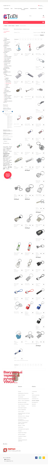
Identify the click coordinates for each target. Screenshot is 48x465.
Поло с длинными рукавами (7, 161)
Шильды (5, 63)
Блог (12, 7)
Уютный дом (6, 42)
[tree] (7, 120)
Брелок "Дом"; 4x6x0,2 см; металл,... (38, 166)
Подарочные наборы (8, 94)
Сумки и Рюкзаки (7, 41)
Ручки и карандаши (7, 57)
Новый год (8, 160)
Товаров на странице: (37, 31)
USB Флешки (6, 89)
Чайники (9, 125)
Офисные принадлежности (23, 397)
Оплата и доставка (18, 7)
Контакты (23, 9)
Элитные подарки (7, 96)
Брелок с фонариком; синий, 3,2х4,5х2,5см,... (39, 312)
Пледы (5, 88)
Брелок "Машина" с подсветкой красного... (17, 224)
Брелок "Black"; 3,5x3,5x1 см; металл (38, 270)
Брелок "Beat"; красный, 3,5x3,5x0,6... (27, 298)
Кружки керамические (11, 115)
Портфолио (26, 7)
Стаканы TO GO (10, 120)
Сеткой (14, 34)
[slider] (3, 111)
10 (41, 38)
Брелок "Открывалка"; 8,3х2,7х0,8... (16, 270)
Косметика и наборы (7, 65)
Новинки (5, 99)
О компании (6, 7)
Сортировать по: (36, 34)
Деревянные (8, 86)
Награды (5, 93)
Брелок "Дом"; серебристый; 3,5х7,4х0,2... (38, 181)
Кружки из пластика (11, 117)
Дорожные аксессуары (6, 157)
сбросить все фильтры (7, 108)
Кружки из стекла (11, 121)
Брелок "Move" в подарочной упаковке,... (16, 81)
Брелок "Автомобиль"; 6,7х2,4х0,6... (16, 166)
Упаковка (5, 54)
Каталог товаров (11, 25)
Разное (7, 85)
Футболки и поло (7, 62)
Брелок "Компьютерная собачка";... (38, 152)
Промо (5, 46)
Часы (5, 53)
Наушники (9, 156)
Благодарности (35, 401)
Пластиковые (8, 79)
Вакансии (40, 7)
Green (4, 158)
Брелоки (17, 25)
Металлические (8, 82)
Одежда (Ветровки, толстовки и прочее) (24, 412)
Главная (5, 25)
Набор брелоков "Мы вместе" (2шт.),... (27, 152)
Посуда (5, 37)
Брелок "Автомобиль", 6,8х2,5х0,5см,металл (39, 110)
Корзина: (41, 5)
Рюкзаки (7, 168)
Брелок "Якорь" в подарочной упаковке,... (17, 53)
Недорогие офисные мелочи (6, 154)
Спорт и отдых (6, 58)
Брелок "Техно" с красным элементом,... (38, 138)
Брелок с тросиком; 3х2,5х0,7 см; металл (39, 224)
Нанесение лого (33, 7)
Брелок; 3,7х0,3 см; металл (26, 224)
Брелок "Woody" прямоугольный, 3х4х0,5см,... (38, 124)
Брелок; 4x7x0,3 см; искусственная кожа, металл (39, 239)
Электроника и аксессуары (23, 402)
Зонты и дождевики (25, 399)
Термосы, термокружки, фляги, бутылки (7, 71)
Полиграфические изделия (23, 427)
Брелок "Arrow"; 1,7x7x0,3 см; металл (38, 298)
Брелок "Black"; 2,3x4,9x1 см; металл (16, 284)
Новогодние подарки (22, 406)
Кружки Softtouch (11, 118)
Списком (16, 34)
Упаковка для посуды (11, 124)
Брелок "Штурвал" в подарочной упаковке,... (28, 53)
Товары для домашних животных (22, 439)
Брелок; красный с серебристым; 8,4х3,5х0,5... (28, 253)
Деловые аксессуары (8, 49)
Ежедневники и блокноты (23, 391)
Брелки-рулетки (8, 81)
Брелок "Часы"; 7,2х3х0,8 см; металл (27, 270)
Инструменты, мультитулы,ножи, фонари (6, 67)
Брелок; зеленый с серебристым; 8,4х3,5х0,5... (17, 253)
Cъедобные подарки (7, 97)
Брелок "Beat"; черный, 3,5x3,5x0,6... (38, 284)
